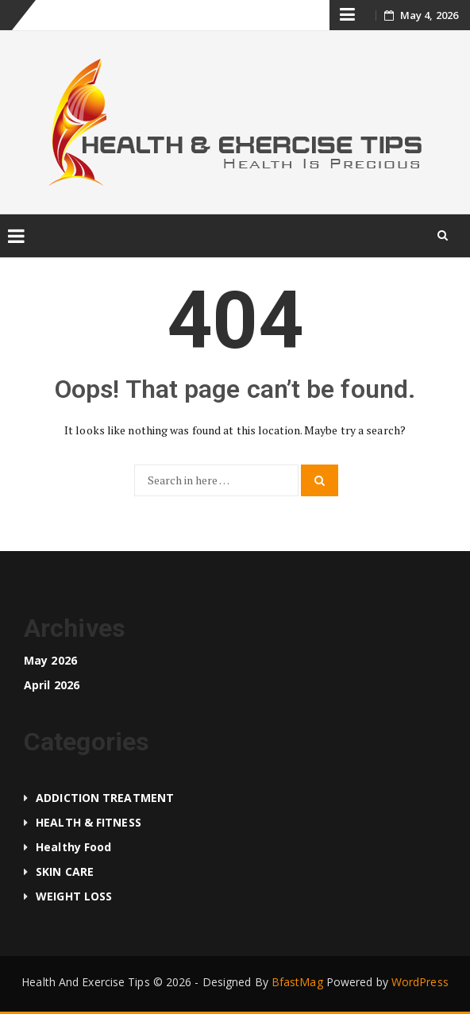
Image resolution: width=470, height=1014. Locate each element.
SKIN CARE (65, 871)
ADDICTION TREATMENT (105, 797)
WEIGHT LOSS (74, 896)
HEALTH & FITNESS (88, 822)
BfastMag (297, 981)
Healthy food (73, 846)
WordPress (420, 981)
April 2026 (51, 684)
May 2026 (50, 660)
